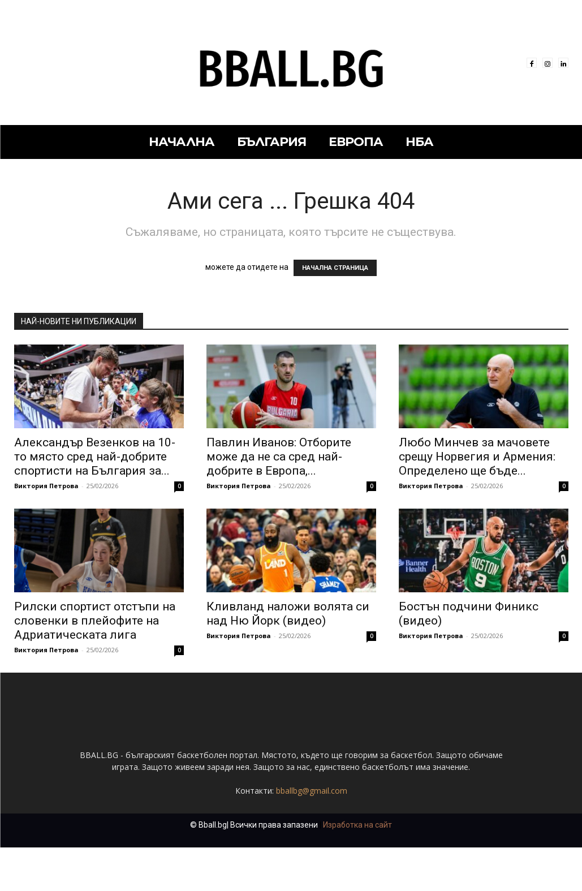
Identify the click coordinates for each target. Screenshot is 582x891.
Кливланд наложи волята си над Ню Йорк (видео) (287, 613)
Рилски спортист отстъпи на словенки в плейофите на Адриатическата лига (94, 621)
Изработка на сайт (357, 868)
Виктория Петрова (46, 485)
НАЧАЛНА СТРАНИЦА (335, 268)
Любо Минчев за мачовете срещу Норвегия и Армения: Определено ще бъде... (477, 456)
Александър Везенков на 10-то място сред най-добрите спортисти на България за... (94, 456)
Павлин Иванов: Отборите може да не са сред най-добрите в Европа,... (278, 456)
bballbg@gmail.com (311, 834)
